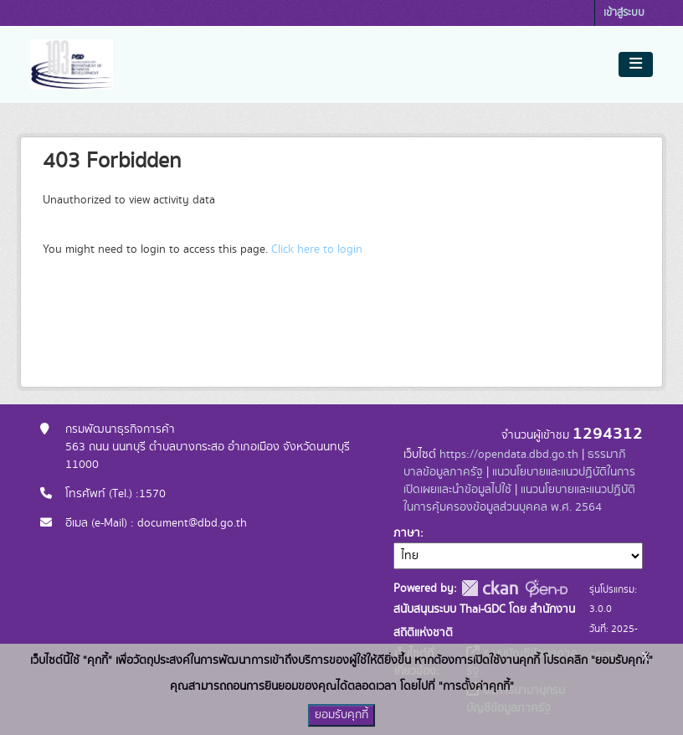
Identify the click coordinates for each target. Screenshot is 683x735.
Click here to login (316, 249)
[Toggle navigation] (636, 64)
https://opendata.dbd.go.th (508, 454)
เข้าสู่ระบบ (623, 13)
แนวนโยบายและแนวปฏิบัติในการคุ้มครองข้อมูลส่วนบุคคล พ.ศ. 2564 (519, 498)
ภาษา (406, 533)
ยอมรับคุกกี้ (341, 715)
